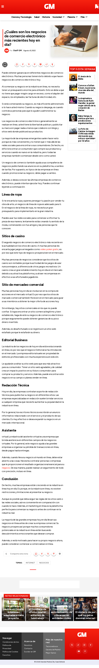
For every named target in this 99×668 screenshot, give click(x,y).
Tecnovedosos (52, 650)
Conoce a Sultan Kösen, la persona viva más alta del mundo (86, 88)
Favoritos (6, 658)
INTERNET (30, 563)
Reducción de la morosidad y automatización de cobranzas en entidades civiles (61, 617)
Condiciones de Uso (11, 645)
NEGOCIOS (44, 563)
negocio (6, 467)
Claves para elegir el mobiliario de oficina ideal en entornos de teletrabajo (37, 619)
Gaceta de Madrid (53, 653)
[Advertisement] (49, 584)
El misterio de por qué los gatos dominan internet (85, 620)
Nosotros (28, 649)
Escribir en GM (30, 655)
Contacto (28, 652)
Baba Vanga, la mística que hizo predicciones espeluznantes (85, 114)
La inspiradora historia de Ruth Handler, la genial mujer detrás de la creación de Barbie (86, 101)
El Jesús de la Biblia (87, 77)
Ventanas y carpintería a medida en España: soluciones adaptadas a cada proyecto (13, 619)
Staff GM (17, 50)
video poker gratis (49, 249)
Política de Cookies (10, 655)
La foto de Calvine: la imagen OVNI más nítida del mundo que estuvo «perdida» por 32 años (86, 128)
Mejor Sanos (51, 656)
